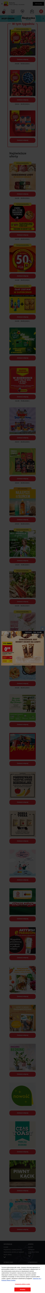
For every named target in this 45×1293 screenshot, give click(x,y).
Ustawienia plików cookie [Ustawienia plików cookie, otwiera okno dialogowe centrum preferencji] (22, 1284)
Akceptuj (22, 1289)
